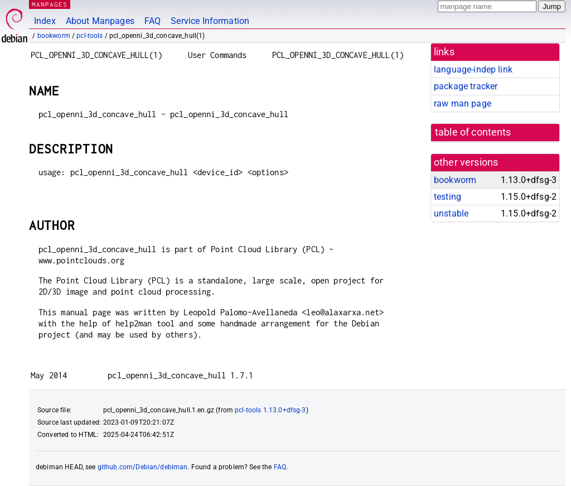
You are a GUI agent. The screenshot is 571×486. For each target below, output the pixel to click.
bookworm (53, 36)
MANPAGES (49, 4)
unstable (451, 213)
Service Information (210, 21)
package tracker (465, 86)
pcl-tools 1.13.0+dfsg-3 (270, 410)
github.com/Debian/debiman (143, 467)
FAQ (152, 21)
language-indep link (473, 69)
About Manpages (100, 21)
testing (447, 196)
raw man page (462, 103)
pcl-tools (89, 36)
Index (45, 21)
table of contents (473, 132)
